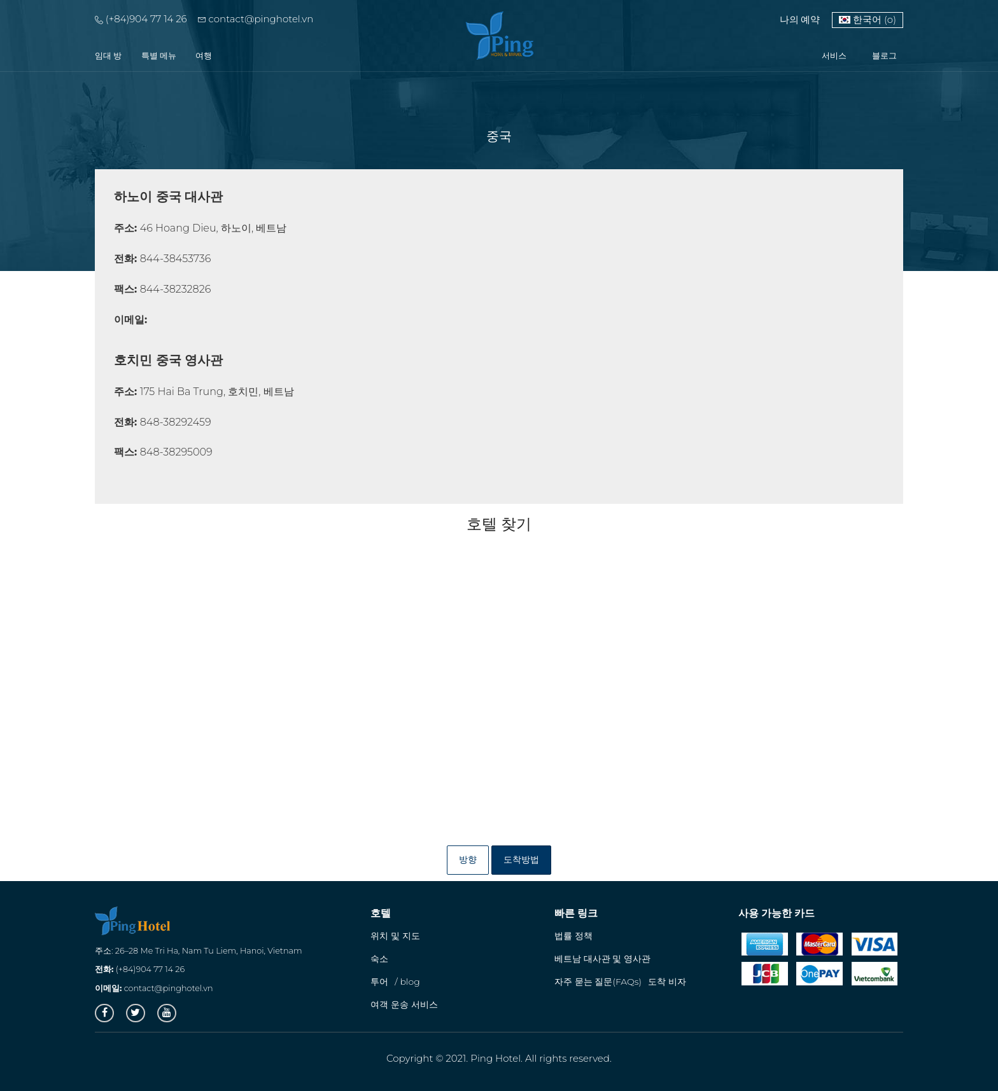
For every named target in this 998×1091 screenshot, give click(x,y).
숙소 (379, 958)
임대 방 (108, 55)
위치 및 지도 (394, 936)
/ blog (407, 981)
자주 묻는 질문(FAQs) (598, 981)
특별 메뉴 (159, 55)
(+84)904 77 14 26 (141, 19)
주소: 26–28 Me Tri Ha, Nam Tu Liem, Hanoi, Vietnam (198, 950)
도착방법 (521, 859)
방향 (468, 859)
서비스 (834, 55)
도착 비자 (667, 981)
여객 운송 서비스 (403, 1004)
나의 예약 (800, 19)
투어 (379, 981)
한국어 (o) (867, 19)
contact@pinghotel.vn (256, 19)
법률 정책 (573, 936)
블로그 (884, 55)
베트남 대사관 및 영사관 (602, 958)
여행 (203, 55)
